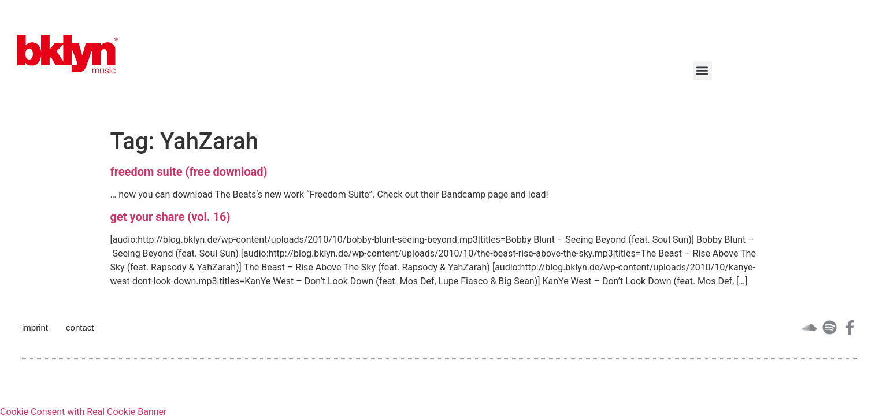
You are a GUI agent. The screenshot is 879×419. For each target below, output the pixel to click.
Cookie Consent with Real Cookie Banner (83, 411)
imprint (35, 327)
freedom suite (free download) (189, 172)
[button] (702, 70)
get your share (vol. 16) (170, 217)
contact (80, 327)
